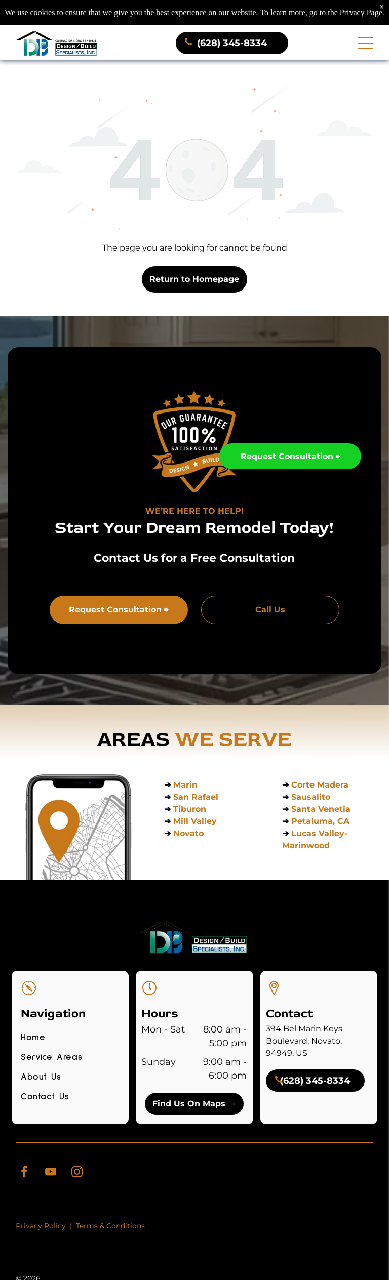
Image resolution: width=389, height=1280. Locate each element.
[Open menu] (365, 41)
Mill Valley (195, 819)
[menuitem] (70, 1039)
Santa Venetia (322, 807)
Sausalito (310, 795)
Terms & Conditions (110, 1224)
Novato (188, 832)
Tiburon (191, 807)
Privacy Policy (41, 1224)
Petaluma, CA (320, 819)
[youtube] (50, 1171)
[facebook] (24, 1171)
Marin (185, 783)
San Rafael (195, 795)
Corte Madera (319, 783)
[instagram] (76, 1171)
